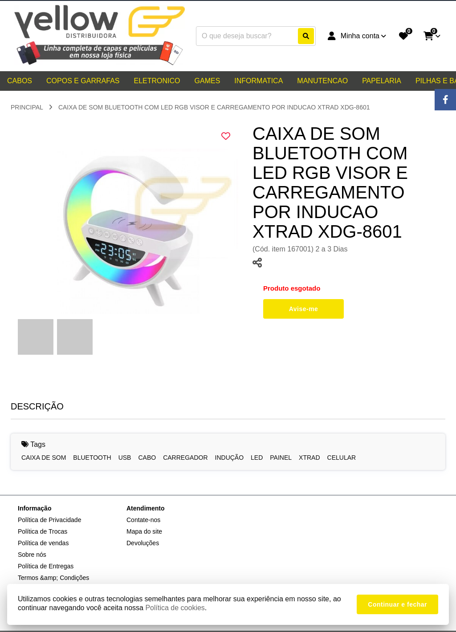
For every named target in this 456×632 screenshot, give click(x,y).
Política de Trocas (42, 531)
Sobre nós (32, 554)
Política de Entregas (45, 566)
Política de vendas (43, 543)
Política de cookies (174, 608)
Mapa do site (144, 531)
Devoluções (142, 543)
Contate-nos (143, 519)
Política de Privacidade (49, 519)
